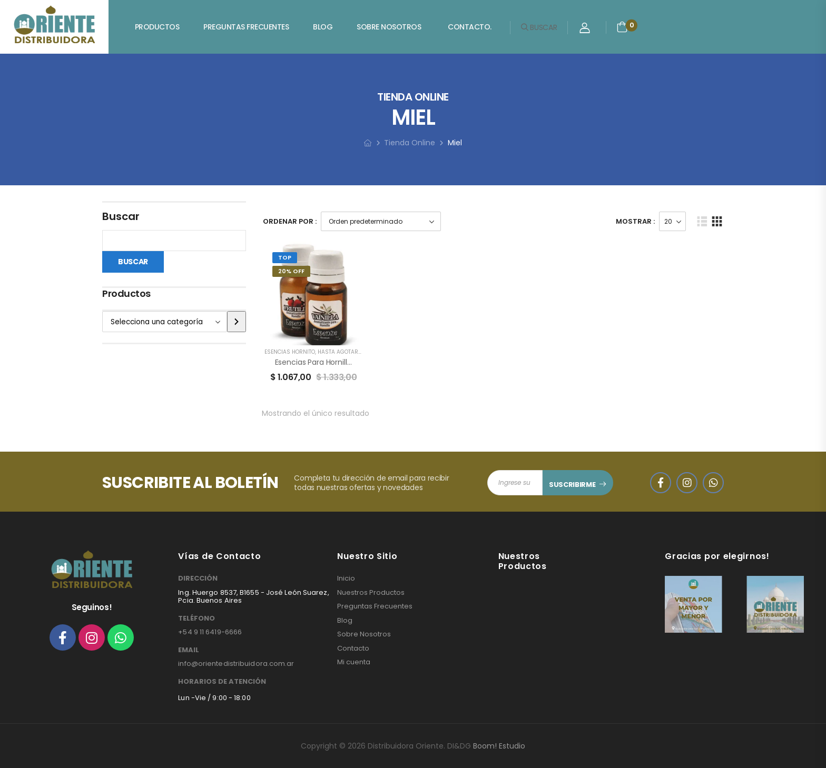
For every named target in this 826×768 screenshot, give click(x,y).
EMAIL (188, 650)
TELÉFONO (196, 618)
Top (284, 257)
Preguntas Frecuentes (246, 27)
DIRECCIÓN (198, 578)
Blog (322, 27)
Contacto (353, 648)
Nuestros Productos (371, 593)
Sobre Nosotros (389, 27)
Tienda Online (409, 142)
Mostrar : (635, 221)
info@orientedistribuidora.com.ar (236, 664)
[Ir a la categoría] (236, 321)
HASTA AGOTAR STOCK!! (349, 352)
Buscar (121, 216)
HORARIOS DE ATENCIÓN (222, 681)
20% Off (291, 271)
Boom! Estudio (499, 746)
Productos (157, 27)
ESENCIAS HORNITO (289, 352)
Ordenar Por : (290, 221)
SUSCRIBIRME (572, 485)
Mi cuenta (353, 662)
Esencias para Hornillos (315, 362)
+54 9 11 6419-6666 (210, 632)
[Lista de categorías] (164, 321)
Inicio (346, 578)
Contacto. (469, 27)
